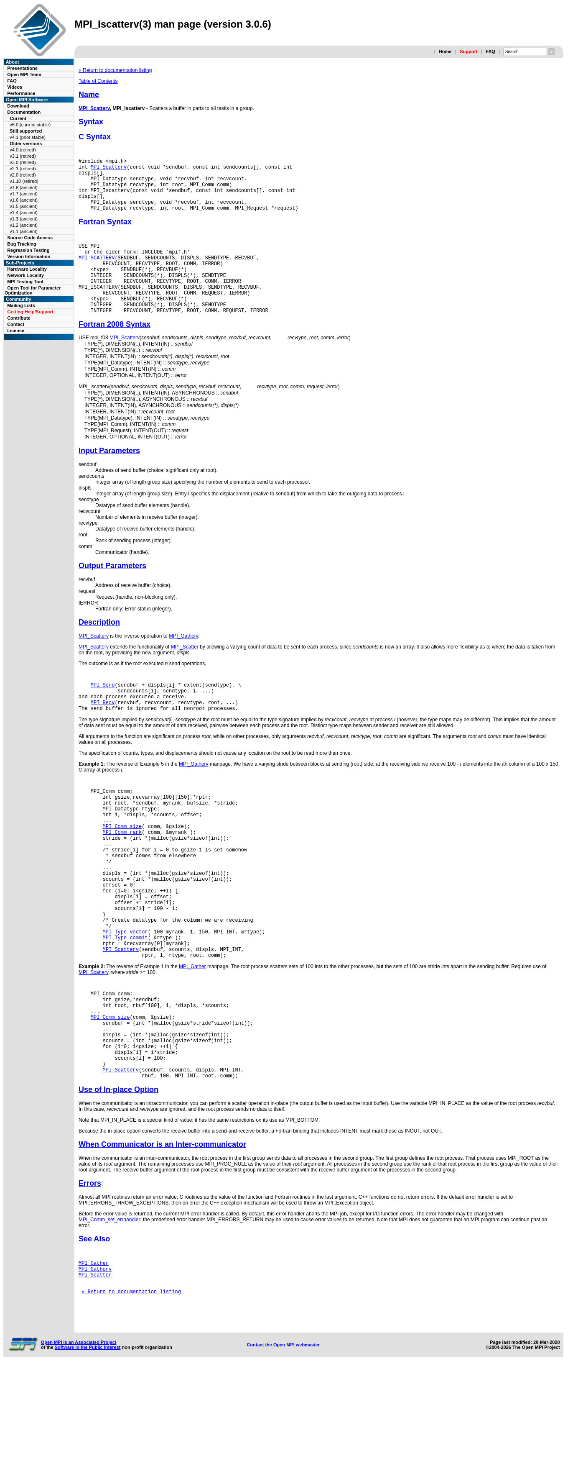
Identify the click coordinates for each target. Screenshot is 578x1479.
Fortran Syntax (105, 233)
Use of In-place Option (118, 1191)
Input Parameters (109, 490)
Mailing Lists (21, 305)
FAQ (490, 51)
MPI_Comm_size (122, 880)
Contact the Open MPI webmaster (283, 1457)
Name (89, 94)
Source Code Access (30, 237)
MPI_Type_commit (125, 1016)
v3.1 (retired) (23, 156)
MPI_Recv (103, 747)
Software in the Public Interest (88, 1459)
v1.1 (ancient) (24, 231)
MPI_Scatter (185, 687)
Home (445, 51)
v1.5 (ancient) (24, 206)
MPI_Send (103, 725)
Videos (14, 87)
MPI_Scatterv (94, 108)
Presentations (22, 68)
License (15, 330)
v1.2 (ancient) (24, 225)
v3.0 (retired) (23, 162)
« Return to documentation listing (115, 70)
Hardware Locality (27, 269)
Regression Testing (28, 250)
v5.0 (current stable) (30, 124)
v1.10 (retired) (24, 181)
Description (99, 662)
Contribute (19, 317)
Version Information (28, 256)
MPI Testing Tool (25, 281)
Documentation (24, 112)
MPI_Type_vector (125, 1008)
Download (18, 105)
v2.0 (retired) (23, 174)
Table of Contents (98, 81)
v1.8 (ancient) (24, 187)
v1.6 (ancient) (24, 199)
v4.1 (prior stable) (28, 137)
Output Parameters (112, 605)
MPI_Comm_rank (122, 888)
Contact (15, 324)
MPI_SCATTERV (97, 272)
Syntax (91, 122)
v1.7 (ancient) (24, 193)
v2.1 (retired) (23, 168)
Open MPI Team (24, 74)
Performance (21, 93)
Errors (90, 1284)
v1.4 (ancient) (24, 212)
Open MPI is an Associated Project (79, 1454)
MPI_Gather (192, 1049)
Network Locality (25, 275)
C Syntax (95, 137)
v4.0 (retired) (23, 149)
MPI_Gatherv (183, 676)
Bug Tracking (21, 243)
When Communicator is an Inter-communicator (162, 1245)
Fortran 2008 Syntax (114, 350)
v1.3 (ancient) (24, 218)
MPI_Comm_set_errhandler (109, 1321)
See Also (94, 1340)
